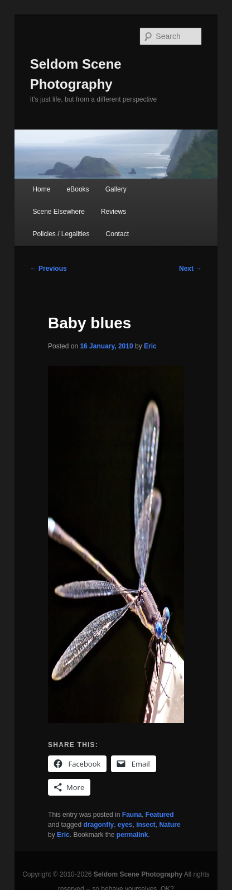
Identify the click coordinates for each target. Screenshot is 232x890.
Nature (170, 825)
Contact (117, 234)
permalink (132, 835)
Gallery (116, 189)
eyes (125, 825)
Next (190, 268)
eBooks (78, 189)
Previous (48, 268)
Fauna (132, 815)
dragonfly (98, 825)
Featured (160, 815)
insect (146, 825)
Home (41, 189)
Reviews (113, 212)
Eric (150, 346)
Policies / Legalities (60, 234)
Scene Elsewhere (58, 212)
